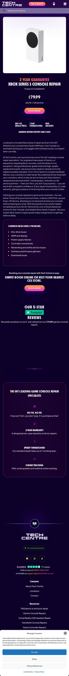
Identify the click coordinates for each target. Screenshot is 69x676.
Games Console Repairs (34, 613)
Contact (34, 595)
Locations (34, 591)
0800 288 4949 (41, 570)
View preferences (34, 666)
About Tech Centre (34, 586)
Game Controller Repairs (34, 627)
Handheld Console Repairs (34, 622)
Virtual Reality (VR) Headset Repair (34, 618)
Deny (34, 659)
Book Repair (34, 111)
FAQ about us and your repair (34, 608)
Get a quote (37, 4)
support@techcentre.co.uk (40, 573)
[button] (65, 633)
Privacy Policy (39, 672)
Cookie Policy (28, 672)
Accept (34, 652)
